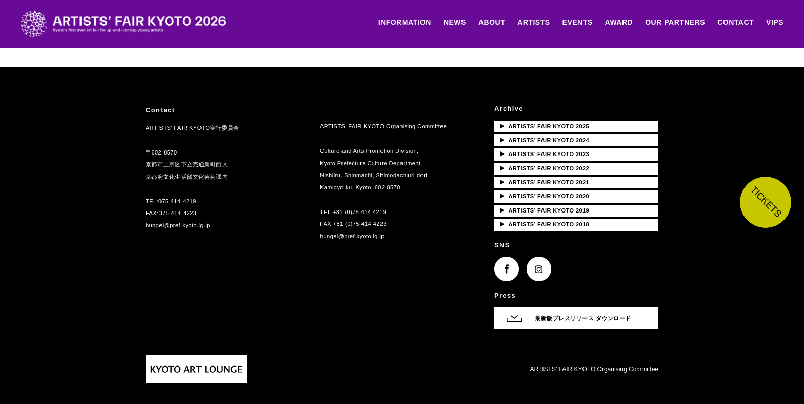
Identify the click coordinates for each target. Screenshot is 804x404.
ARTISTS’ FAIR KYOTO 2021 (544, 182)
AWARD (619, 22)
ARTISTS (533, 22)
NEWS (455, 22)
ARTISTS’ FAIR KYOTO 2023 (544, 154)
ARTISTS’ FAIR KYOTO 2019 (544, 210)
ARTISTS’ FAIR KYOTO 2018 (544, 224)
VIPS (774, 22)
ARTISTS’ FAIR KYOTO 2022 (544, 168)
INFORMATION (404, 22)
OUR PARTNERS (675, 22)
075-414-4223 (178, 213)
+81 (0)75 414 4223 (360, 224)
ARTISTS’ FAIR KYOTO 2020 (544, 196)
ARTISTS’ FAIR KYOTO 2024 (544, 140)
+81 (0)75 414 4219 (359, 212)
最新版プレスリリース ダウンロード (583, 318)
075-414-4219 (177, 201)
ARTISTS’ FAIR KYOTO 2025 (544, 126)
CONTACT (735, 22)
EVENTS (577, 22)
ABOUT (491, 22)
